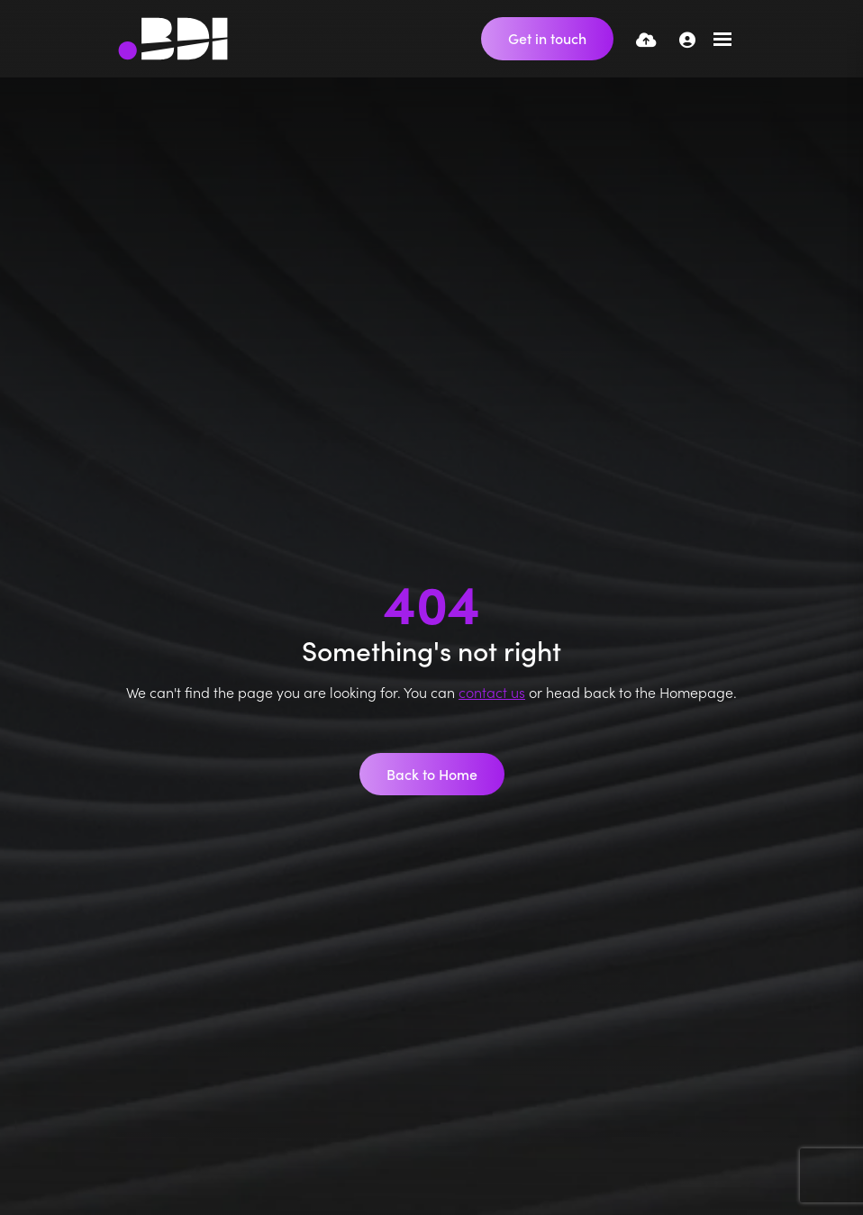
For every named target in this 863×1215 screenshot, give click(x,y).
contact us (492, 692)
